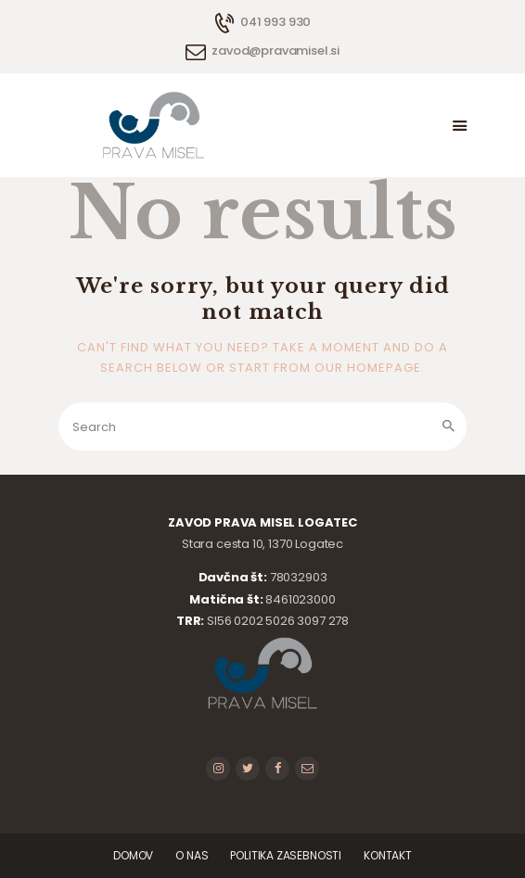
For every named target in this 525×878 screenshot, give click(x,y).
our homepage (367, 367)
